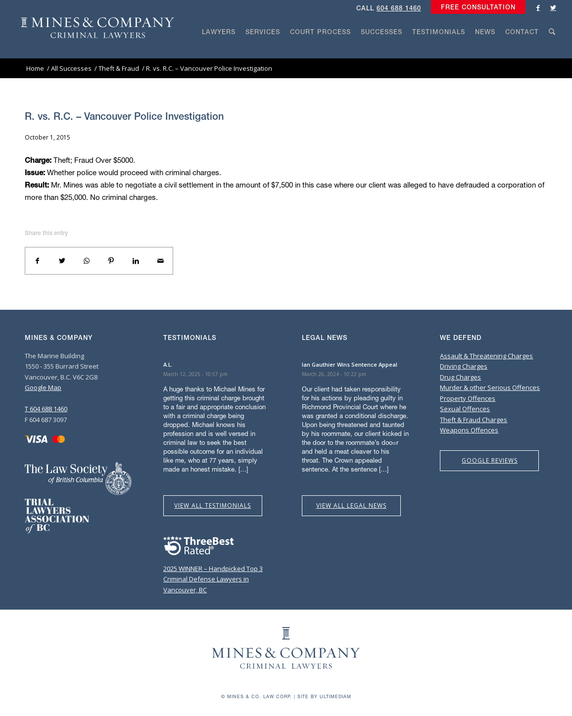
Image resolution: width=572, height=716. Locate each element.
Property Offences (467, 398)
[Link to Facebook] (538, 7)
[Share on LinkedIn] (136, 260)
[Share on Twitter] (62, 260)
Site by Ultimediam (324, 696)
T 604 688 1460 (46, 408)
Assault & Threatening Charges (486, 355)
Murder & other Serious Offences (490, 387)
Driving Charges (463, 366)
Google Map (43, 387)
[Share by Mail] (160, 260)
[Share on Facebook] (37, 260)
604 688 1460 (399, 8)
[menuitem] (475, 7)
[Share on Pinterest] (111, 260)
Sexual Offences (465, 408)
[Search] (552, 50)
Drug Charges (460, 377)
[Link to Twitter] (553, 7)
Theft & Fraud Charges (473, 419)
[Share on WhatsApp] (86, 260)
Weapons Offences (469, 430)
